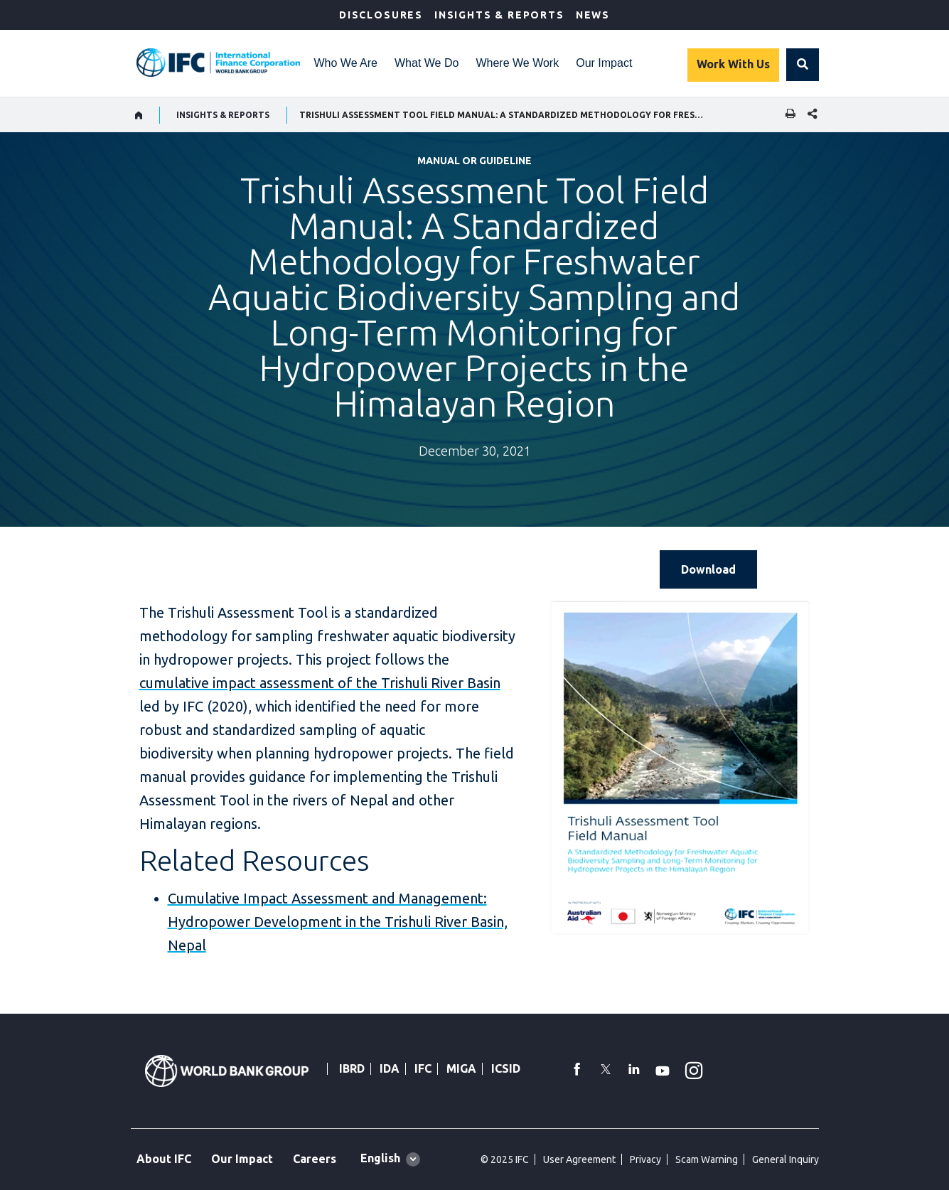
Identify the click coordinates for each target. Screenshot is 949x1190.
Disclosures (381, 15)
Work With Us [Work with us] (733, 64)
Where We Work (517, 63)
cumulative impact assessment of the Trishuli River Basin (319, 683)
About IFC (163, 1158)
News (593, 15)
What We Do (427, 63)
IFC (422, 1068)
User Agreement (579, 1159)
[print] (787, 115)
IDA (390, 1068)
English (380, 1158)
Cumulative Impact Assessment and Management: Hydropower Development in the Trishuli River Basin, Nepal (338, 921)
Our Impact (604, 63)
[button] (802, 64)
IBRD (352, 1068)
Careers (314, 1158)
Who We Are (346, 63)
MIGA (461, 1068)
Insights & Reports (499, 15)
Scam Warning (706, 1159)
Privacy (645, 1159)
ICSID (505, 1068)
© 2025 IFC (505, 1159)
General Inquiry (785, 1159)
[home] (139, 115)
